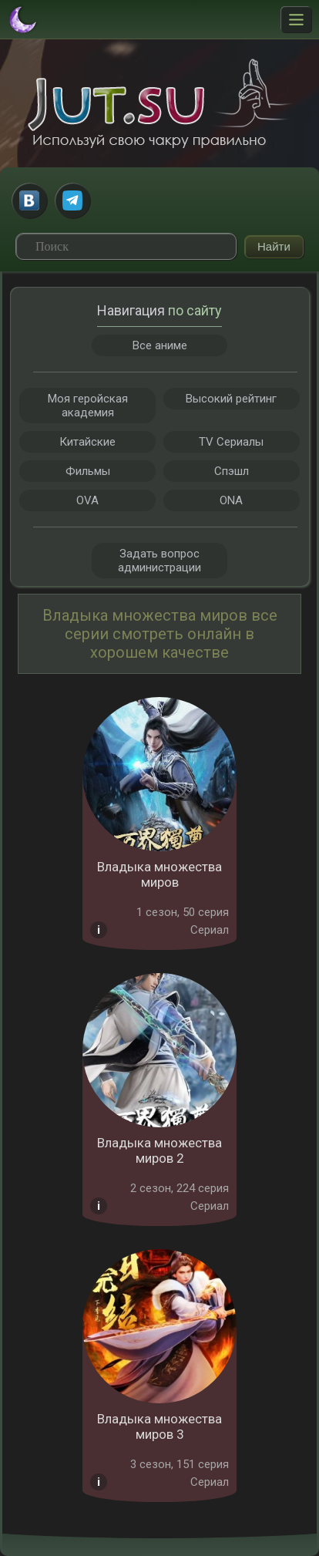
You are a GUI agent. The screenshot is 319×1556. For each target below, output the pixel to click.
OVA (87, 500)
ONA (231, 500)
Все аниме (160, 345)
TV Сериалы (231, 442)
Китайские (87, 442)
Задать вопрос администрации (159, 560)
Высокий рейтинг (231, 399)
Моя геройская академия (88, 405)
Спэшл (231, 471)
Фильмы (87, 471)
